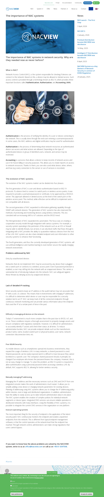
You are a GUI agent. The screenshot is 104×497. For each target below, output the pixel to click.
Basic (13, 481)
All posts (9, 461)
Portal (57, 3)
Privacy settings (52, 472)
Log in (96, 3)
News (55, 9)
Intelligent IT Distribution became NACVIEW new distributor (87, 55)
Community (78, 3)
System (40, 9)
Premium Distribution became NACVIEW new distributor (86, 42)
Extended (15, 486)
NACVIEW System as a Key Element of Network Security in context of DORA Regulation (87, 69)
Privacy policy (39, 478)
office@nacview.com (34, 446)
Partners (64, 9)
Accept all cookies (86, 494)
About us (74, 9)
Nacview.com (49, 3)
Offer (48, 9)
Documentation (67, 3)
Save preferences (16, 494)
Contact (83, 9)
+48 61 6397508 (60, 446)
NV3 (32, 9)
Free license (87, 3)
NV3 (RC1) (81, 31)
